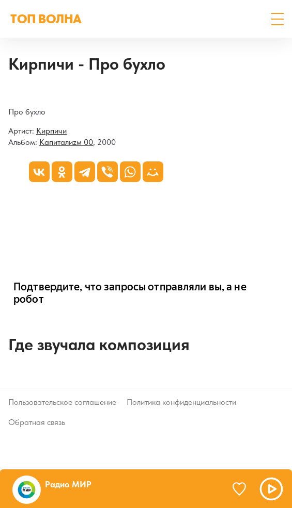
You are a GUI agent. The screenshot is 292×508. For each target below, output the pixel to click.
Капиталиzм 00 (66, 142)
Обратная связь (36, 422)
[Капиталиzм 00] (8, 93)
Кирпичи (51, 131)
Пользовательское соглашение (62, 402)
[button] (277, 19)
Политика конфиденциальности (181, 402)
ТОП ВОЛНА (46, 18)
